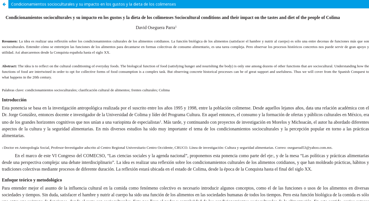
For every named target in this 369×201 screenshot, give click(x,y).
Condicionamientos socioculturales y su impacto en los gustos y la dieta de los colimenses (93, 4)
